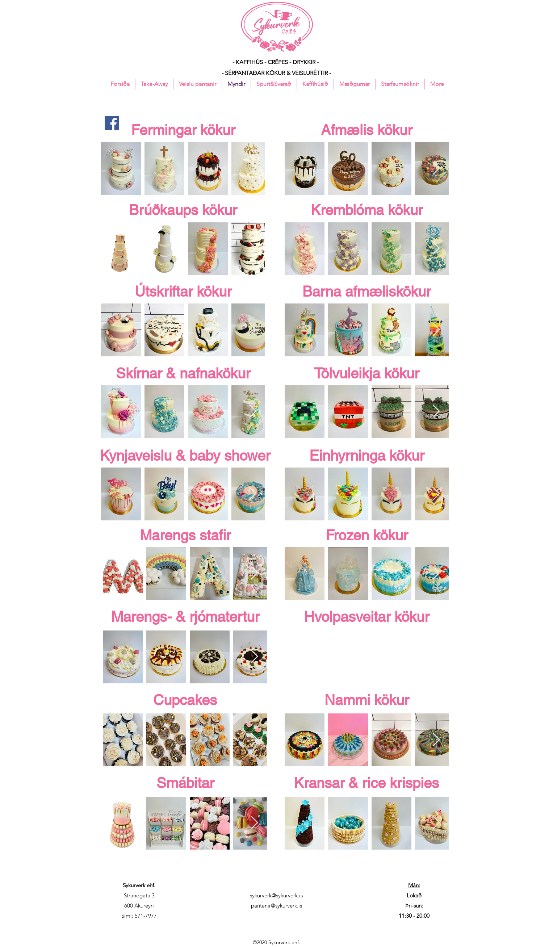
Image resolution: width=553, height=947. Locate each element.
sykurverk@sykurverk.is (276, 895)
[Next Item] (252, 169)
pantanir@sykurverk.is (276, 905)
